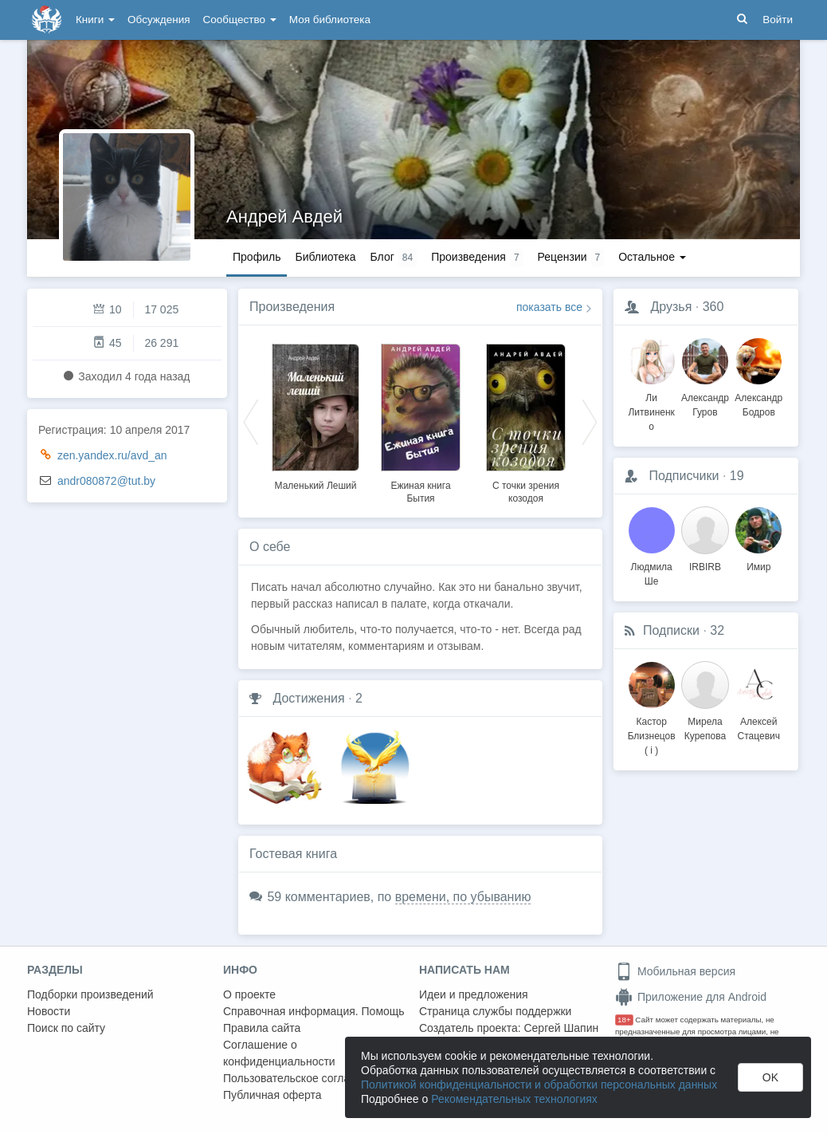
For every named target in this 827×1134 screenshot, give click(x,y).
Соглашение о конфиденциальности (279, 1053)
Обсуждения (158, 20)
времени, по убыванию (463, 897)
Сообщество (239, 20)
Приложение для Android (690, 997)
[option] (315, 414)
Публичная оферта (272, 1095)
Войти (777, 20)
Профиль (256, 256)
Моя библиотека (329, 20)
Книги (95, 20)
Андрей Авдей (284, 216)
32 (717, 630)
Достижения (308, 698)
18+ (624, 1019)
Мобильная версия (675, 971)
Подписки (671, 630)
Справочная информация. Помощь (314, 1011)
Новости (48, 1011)
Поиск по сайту (66, 1028)
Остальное (652, 256)
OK (770, 1077)
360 (713, 306)
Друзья (671, 306)
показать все (549, 307)
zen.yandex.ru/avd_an (112, 455)
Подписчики (684, 475)
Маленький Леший (316, 485)
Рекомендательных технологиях (514, 1099)
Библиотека (325, 256)
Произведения (292, 306)
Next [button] (590, 421)
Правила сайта (261, 1028)
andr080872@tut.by (106, 480)
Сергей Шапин (560, 1028)
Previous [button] (251, 421)
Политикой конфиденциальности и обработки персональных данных (539, 1084)
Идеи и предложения (473, 994)
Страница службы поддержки (495, 1011)
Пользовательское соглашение (303, 1078)
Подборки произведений (90, 994)
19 (737, 475)
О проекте (249, 994)
